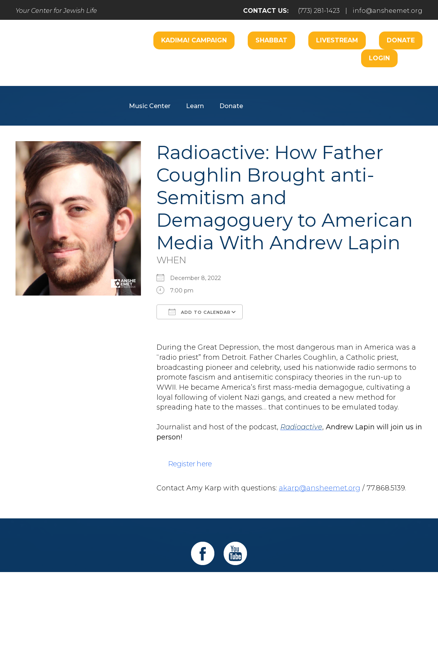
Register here (190, 464)
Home (59, 586)
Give (301, 586)
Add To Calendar (200, 311)
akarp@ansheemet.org (319, 488)
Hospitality (361, 82)
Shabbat (271, 40)
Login (379, 58)
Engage (259, 82)
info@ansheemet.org (387, 10)
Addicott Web (159, 630)
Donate (401, 40)
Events (339, 586)
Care (224, 82)
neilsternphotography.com (320, 630)
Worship (188, 82)
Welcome (144, 82)
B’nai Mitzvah (308, 82)
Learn (195, 106)
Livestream (337, 40)
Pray (148, 586)
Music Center (149, 106)
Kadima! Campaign (194, 40)
